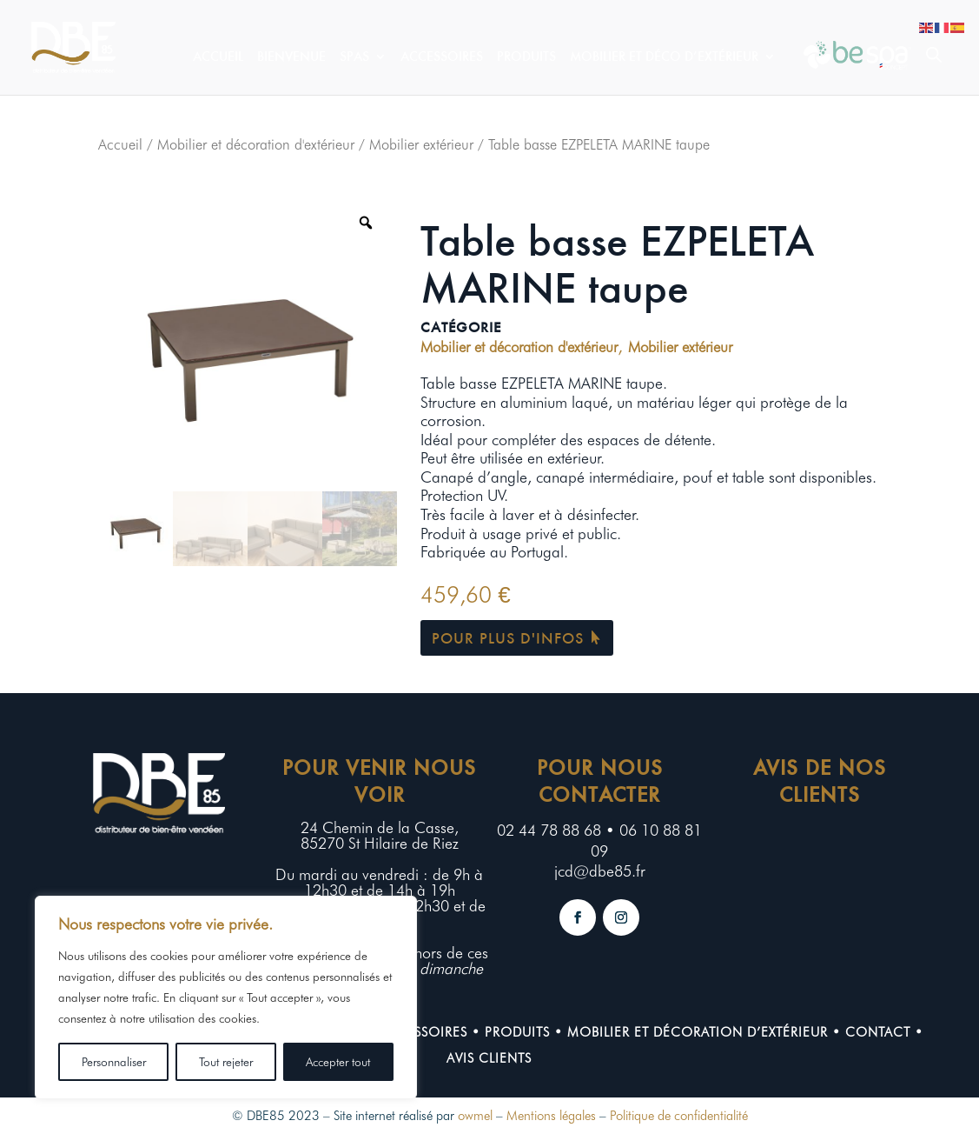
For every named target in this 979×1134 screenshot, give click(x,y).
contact (877, 1032)
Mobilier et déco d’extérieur (664, 57)
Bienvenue (291, 57)
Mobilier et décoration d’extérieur (697, 1032)
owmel (475, 1116)
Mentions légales (551, 1116)
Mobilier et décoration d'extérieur (255, 144)
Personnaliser (114, 1062)
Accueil (218, 57)
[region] (226, 997)
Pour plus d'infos (508, 638)
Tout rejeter (226, 1062)
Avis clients (489, 1058)
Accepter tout (338, 1062)
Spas (354, 57)
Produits (526, 57)
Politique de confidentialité (679, 1116)
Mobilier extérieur (421, 144)
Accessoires (441, 57)
